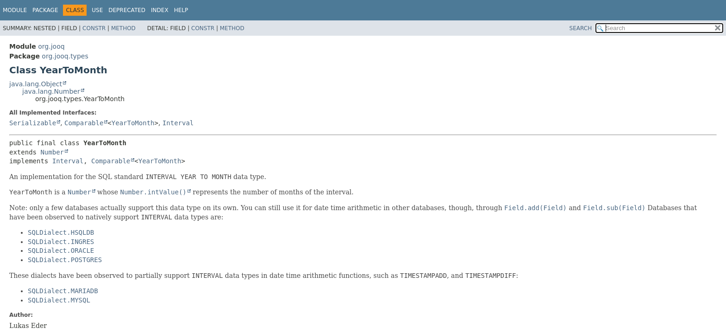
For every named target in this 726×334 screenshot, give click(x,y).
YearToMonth (133, 123)
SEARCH (581, 28)
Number (52, 152)
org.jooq (51, 46)
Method (123, 28)
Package (45, 10)
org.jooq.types (65, 56)
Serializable (32, 123)
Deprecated (126, 10)
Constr (94, 28)
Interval (178, 123)
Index (160, 10)
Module (15, 10)
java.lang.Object (35, 84)
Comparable (83, 123)
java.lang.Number (51, 91)
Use (97, 10)
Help (181, 10)
